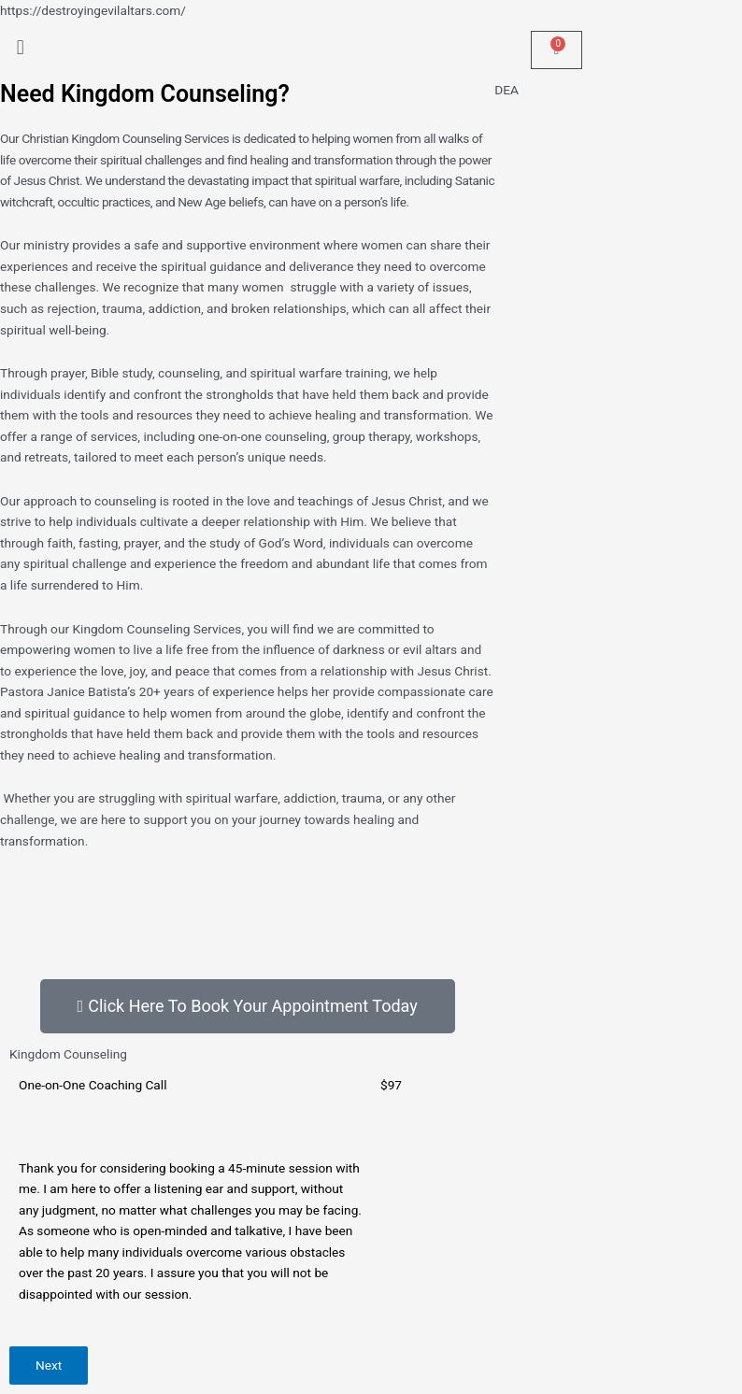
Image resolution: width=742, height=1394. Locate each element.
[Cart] (556, 50)
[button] (185, 48)
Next (49, 1365)
